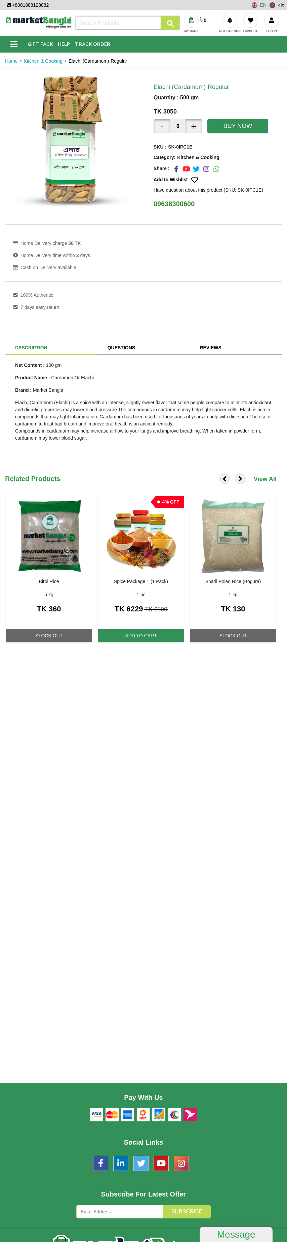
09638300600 (174, 204)
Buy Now (237, 126)
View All (265, 479)
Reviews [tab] (210, 347)
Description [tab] (31, 347)
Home (11, 61)
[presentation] (224, 478)
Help (64, 44)
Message (236, 1234)
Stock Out (49, 635)
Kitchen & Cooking (43, 61)
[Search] (127, 23)
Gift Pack (40, 44)
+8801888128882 (28, 5)
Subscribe (186, 1211)
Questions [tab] (121, 347)
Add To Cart (141, 635)
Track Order (92, 44)
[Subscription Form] (119, 1211)
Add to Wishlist (176, 180)
